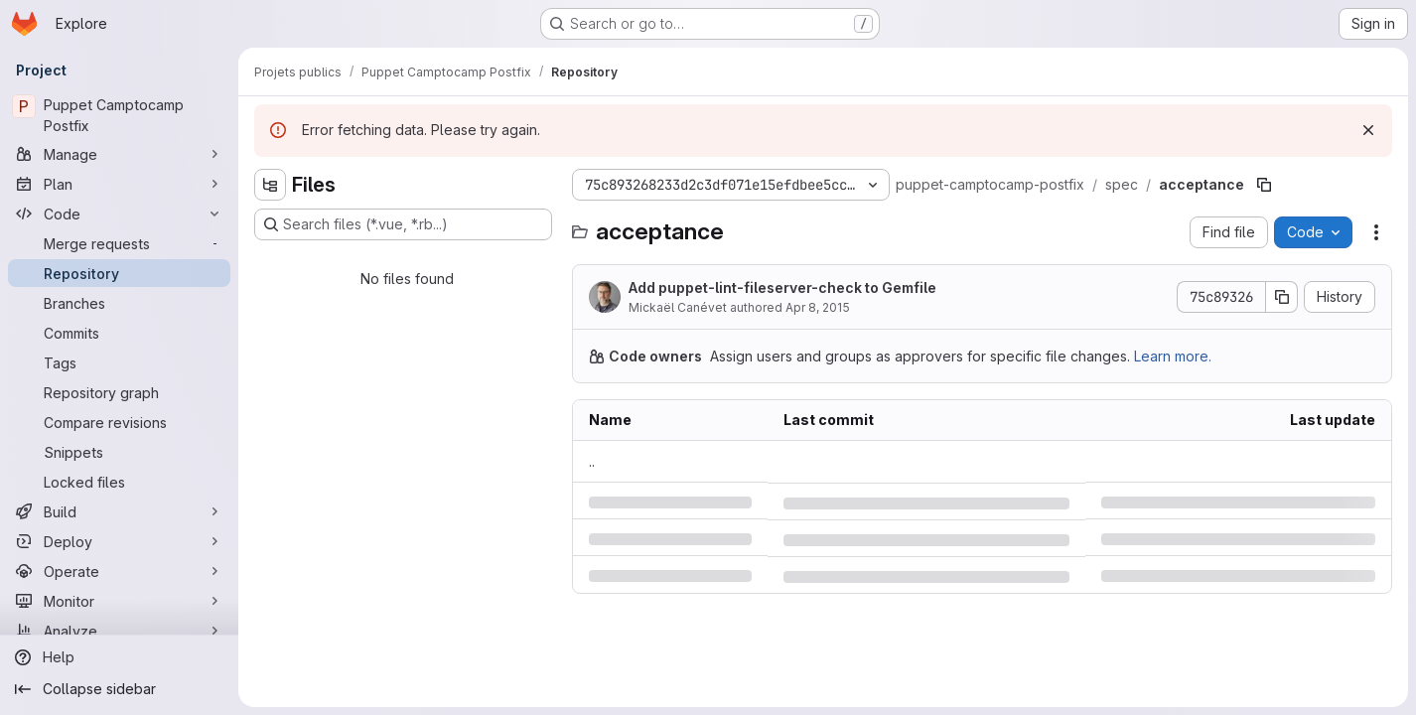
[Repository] (119, 273)
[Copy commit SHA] (1282, 297)
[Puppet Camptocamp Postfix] (119, 115)
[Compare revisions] (119, 422)
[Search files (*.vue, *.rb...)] (403, 224)
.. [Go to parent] (592, 461)
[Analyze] (119, 630)
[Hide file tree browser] (270, 185)
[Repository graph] (119, 392)
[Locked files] (119, 482)
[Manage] (119, 154)
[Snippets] (119, 452)
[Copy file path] (1264, 185)
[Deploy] (119, 541)
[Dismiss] (1368, 130)
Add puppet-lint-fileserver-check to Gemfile (782, 287)
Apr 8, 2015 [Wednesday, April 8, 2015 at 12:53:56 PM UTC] (817, 307)
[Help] (119, 657)
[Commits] (119, 333)
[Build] (119, 511)
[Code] (119, 213)
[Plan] (119, 184)
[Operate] (119, 571)
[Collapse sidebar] (119, 689)
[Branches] (119, 303)
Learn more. (1172, 356)
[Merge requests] (119, 243)
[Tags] (119, 362)
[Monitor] (119, 601)
